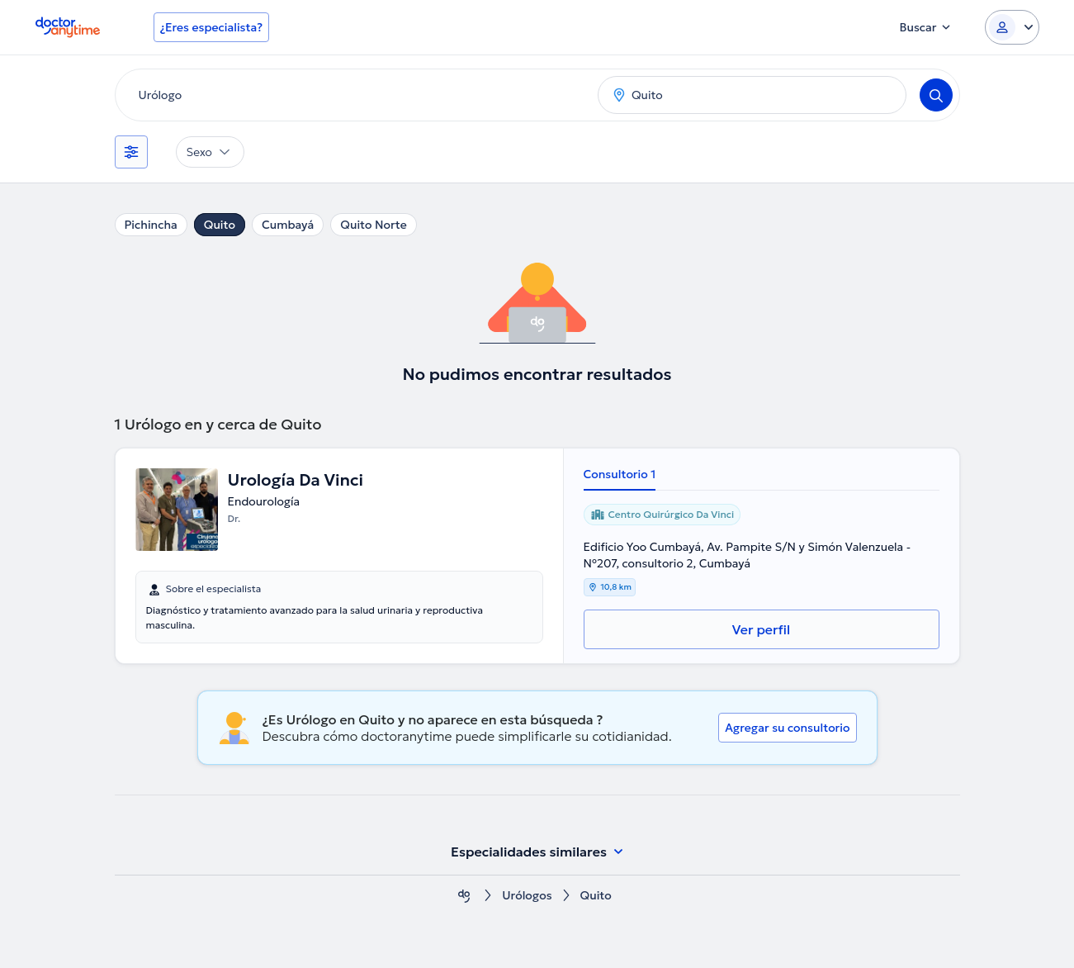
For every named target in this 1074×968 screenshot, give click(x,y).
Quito (219, 224)
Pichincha (151, 224)
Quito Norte (373, 224)
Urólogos (526, 896)
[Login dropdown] (1012, 27)
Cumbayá (288, 224)
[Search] (936, 95)
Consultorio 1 (620, 474)
